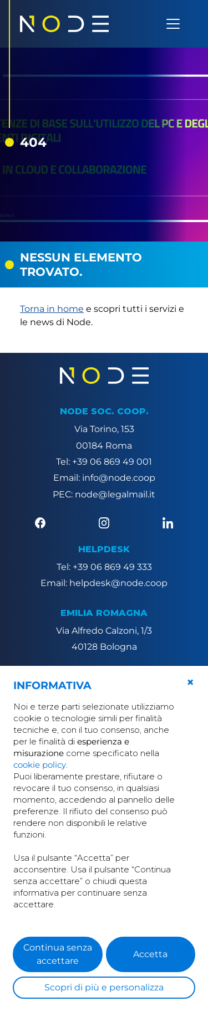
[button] (190, 682)
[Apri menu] (173, 23)
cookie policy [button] (39, 764)
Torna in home (52, 309)
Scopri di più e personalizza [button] (104, 987)
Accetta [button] (150, 954)
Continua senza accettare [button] (57, 954)
